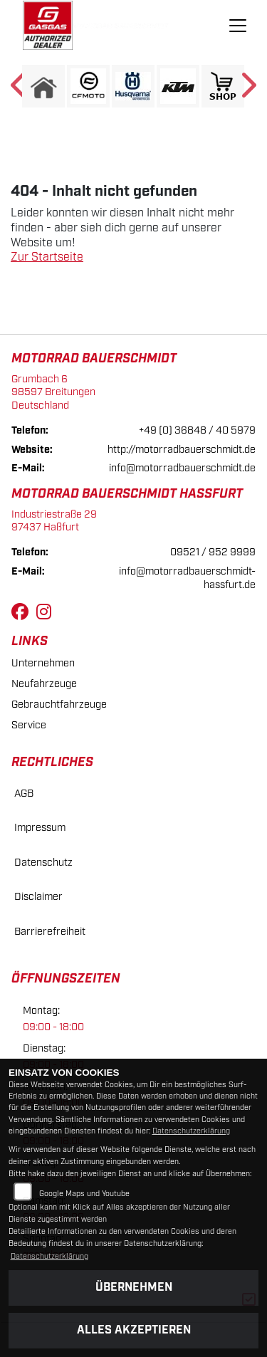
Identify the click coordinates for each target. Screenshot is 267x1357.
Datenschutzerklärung (191, 1131)
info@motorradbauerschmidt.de (182, 468)
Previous (19, 90)
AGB (23, 793)
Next (247, 90)
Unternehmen (43, 663)
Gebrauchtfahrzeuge (59, 704)
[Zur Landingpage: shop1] (222, 86)
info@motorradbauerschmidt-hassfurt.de (187, 578)
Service (28, 725)
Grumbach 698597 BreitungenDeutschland (53, 392)
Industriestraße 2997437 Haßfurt (54, 521)
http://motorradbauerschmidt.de (182, 449)
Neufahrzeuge (44, 684)
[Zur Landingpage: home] (43, 86)
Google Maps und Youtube (84, 1194)
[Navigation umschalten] (237, 26)
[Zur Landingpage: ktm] (178, 86)
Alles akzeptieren (134, 1330)
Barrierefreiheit (49, 931)
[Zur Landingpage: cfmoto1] (88, 86)
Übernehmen (133, 1287)
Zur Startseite (47, 257)
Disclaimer (38, 896)
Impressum (40, 827)
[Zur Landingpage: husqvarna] (133, 86)
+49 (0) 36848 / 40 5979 (197, 430)
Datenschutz (43, 862)
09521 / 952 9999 (213, 552)
